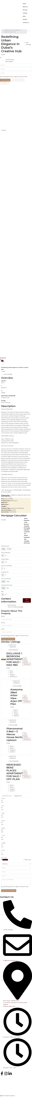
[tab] (2, 361)
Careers (25, 19)
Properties (3, 1084)
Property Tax (4, 572)
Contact (2, 1092)
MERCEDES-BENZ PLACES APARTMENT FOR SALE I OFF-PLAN (14, 772)
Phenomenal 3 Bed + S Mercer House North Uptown (15, 734)
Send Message (5, 80)
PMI (2, 591)
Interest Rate (5, 559)
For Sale (3, 659)
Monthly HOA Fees (6, 585)
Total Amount (5, 546)
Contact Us (26, 22)
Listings (25, 13)
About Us (25, 6)
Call (25, 658)
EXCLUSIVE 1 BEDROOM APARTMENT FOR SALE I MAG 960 (14, 659)
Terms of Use (23, 76)
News (24, 16)
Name (3, 616)
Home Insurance (6, 578)
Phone (3, 622)
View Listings (8, 61)
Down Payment (5, 552)
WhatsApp (4, 82)
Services (25, 10)
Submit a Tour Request (8, 890)
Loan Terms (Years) (6, 565)
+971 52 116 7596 (12, 607)
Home (24, 3)
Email (2, 629)
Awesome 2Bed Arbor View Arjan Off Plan (16, 696)
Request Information (8, 639)
